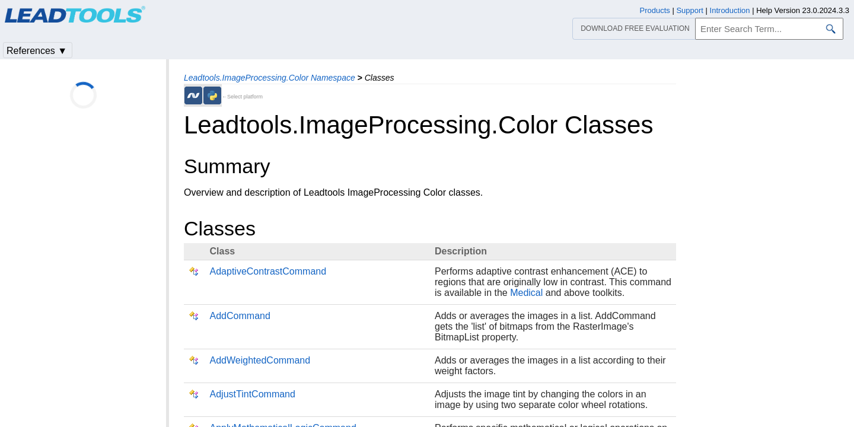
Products (655, 10)
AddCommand (240, 316)
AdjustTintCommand (252, 394)
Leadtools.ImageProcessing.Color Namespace (269, 77)
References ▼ (37, 51)
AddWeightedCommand (260, 360)
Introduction (730, 10)
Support (689, 10)
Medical (526, 293)
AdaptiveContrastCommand (268, 271)
